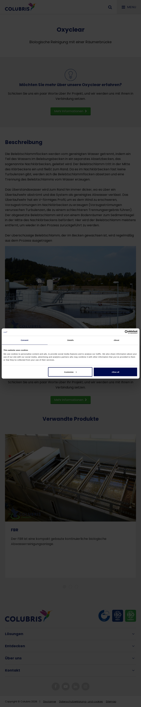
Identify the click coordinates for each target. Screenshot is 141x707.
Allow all (115, 372)
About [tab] (116, 340)
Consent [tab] (24, 340)
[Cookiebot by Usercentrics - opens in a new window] (120, 332)
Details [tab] (70, 340)
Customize (70, 372)
